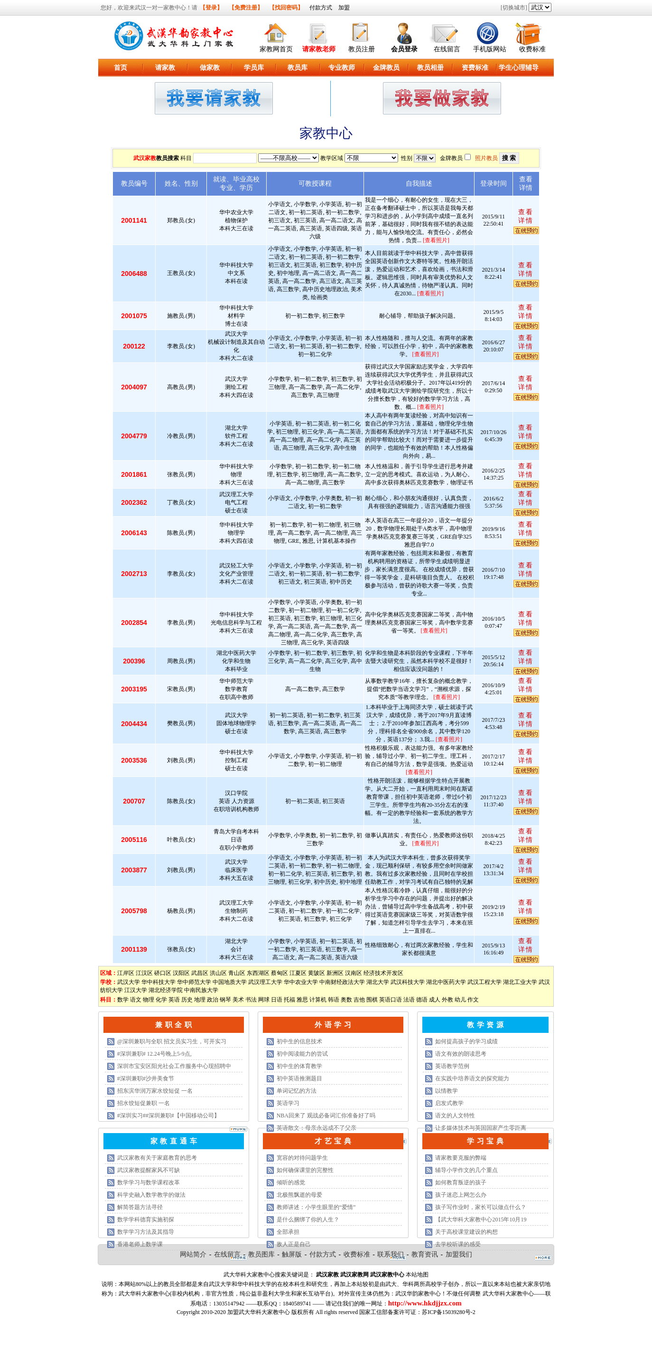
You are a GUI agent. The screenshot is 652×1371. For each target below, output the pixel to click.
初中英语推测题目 (299, 1078)
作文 (473, 999)
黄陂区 (316, 973)
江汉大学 (135, 990)
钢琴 (225, 999)
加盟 (344, 7)
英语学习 (288, 1103)
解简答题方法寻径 (140, 1207)
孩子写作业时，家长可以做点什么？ (480, 1207)
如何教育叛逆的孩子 (460, 1182)
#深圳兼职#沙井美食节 (145, 1078)
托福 (289, 999)
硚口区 (162, 973)
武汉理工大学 (265, 982)
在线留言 (447, 49)
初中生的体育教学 (299, 1066)
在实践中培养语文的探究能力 (472, 1078)
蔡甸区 (279, 973)
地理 (199, 999)
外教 (447, 999)
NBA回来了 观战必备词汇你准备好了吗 (326, 1115)
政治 (212, 999)
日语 (276, 999)
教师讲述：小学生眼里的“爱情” (316, 1207)
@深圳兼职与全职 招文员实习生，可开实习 (171, 1041)
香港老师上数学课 (140, 1244)
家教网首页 (276, 49)
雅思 (302, 999)
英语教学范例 (452, 1066)
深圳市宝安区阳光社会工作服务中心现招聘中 (174, 1066)
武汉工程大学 (484, 982)
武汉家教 (144, 158)
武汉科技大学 (408, 982)
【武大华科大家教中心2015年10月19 (480, 1219)
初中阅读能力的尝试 (302, 1053)
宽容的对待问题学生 (302, 1157)
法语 (409, 999)
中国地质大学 (230, 982)
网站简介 (193, 1254)
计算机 (317, 999)
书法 (251, 999)
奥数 (346, 999)
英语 (174, 999)
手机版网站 (489, 49)
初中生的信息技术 (299, 1041)
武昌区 (199, 973)
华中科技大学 (158, 982)
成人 (434, 999)
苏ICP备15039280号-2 (448, 1312)
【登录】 (211, 7)
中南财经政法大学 (342, 982)
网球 (264, 999)
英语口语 (390, 999)
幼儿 (460, 999)
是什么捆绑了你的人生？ (308, 1219)
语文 (135, 999)
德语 (422, 999)
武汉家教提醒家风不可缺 (148, 1170)
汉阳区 (181, 973)
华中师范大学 (194, 982)
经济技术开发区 (383, 973)
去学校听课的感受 (458, 1244)
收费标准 (532, 49)
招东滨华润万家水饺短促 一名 (155, 1090)
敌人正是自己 (294, 1244)
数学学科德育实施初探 (145, 1219)
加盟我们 (459, 1254)
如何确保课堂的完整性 (305, 1170)
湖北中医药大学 (446, 982)
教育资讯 (424, 1254)
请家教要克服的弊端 (460, 1157)
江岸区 (125, 973)
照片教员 (486, 158)
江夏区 (298, 973)
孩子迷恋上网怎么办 (460, 1194)
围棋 (372, 999)
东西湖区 (258, 973)
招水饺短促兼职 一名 (143, 1103)
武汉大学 (128, 982)
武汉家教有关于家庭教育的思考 (157, 1157)
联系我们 (390, 1254)
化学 (161, 999)
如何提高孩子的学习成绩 (466, 1041)
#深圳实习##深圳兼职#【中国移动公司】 (168, 1115)
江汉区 (144, 973)
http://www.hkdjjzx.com (425, 1303)
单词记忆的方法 (297, 1090)
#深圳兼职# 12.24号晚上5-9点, (154, 1053)
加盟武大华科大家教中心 (258, 1312)
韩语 (333, 999)
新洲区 (335, 973)
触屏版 (292, 1254)
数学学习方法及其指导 (145, 1232)
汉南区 (353, 973)
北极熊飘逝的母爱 (299, 1194)
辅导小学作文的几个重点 (466, 1170)
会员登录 (404, 49)
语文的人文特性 (455, 1115)
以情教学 (446, 1090)
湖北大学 (377, 982)
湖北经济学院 (166, 990)
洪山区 (218, 973)
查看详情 (525, 216)
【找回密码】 (286, 7)
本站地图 (417, 1274)
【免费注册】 (246, 7)
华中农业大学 (301, 982)
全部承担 (288, 1232)
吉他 (359, 999)
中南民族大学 (201, 990)
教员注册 (361, 49)
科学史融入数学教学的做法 (151, 1194)
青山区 (236, 973)
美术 (238, 999)
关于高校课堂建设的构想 (466, 1232)
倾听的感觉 (291, 1182)
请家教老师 (318, 49)
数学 (123, 999)
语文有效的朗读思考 (460, 1053)
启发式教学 (449, 1103)
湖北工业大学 (520, 982)
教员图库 (261, 1254)
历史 (187, 999)
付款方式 (320, 7)
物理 (148, 999)
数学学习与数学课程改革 (148, 1182)
